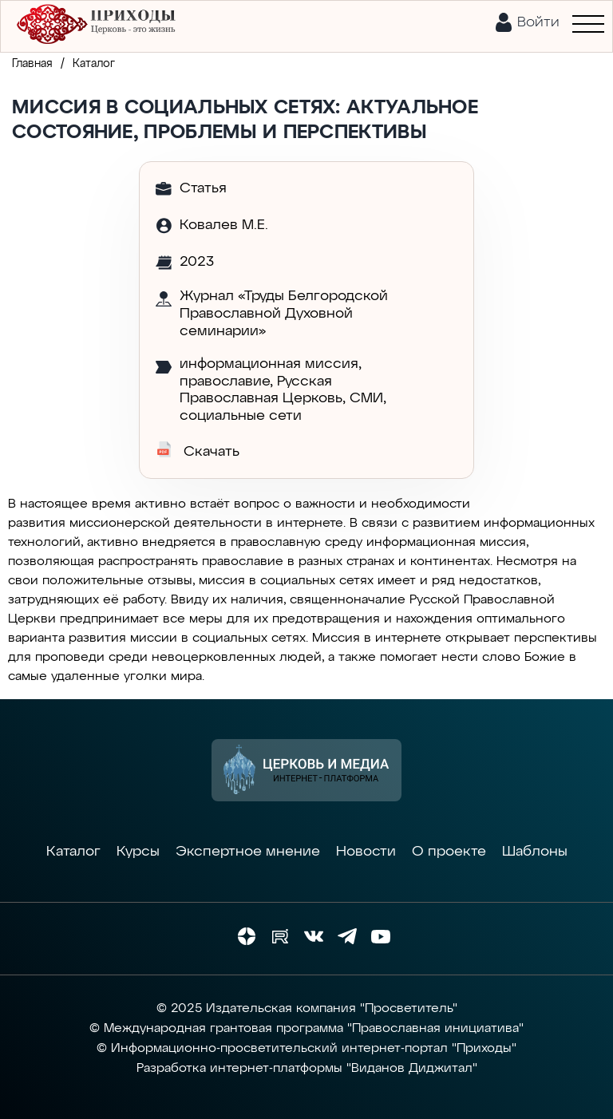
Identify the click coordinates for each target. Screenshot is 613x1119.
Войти (538, 22)
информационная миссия (269, 364)
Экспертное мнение (248, 851)
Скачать (197, 450)
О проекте (449, 851)
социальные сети (241, 416)
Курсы (138, 851)
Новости (366, 851)
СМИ (366, 398)
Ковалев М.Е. (224, 225)
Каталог (73, 851)
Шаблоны (535, 851)
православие (225, 381)
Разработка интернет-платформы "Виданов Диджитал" (306, 1068)
